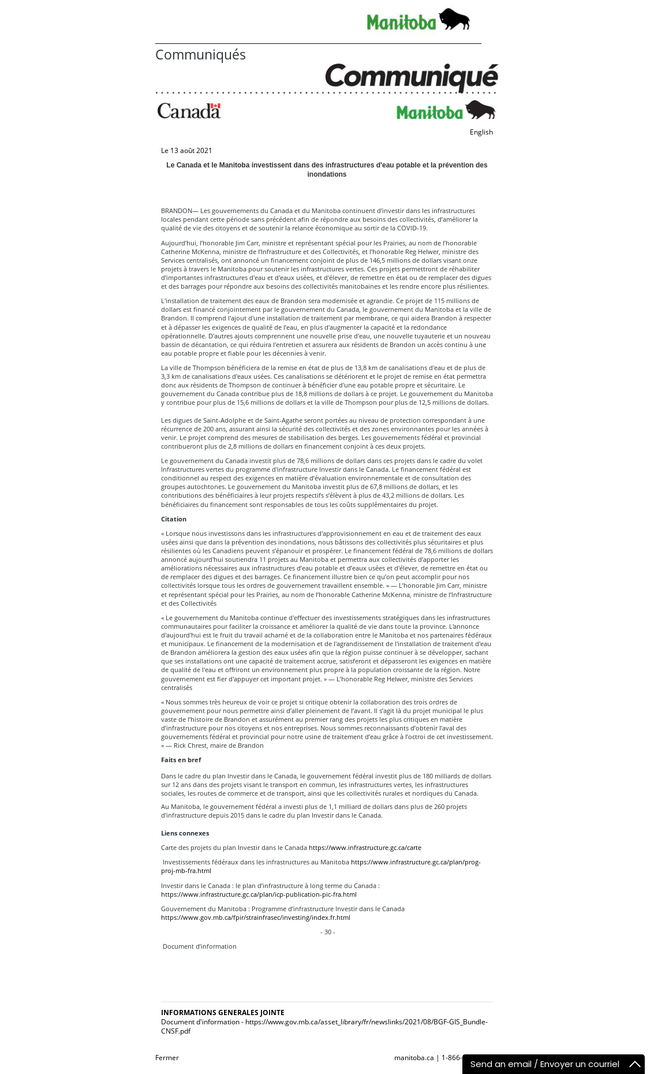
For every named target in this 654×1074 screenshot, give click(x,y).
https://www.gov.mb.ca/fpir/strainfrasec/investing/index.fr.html (255, 917)
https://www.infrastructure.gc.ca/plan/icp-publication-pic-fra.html (259, 894)
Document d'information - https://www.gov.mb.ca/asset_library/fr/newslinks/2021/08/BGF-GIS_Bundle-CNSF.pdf (324, 1026)
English (481, 132)
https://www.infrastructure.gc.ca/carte (365, 847)
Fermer (167, 1057)
